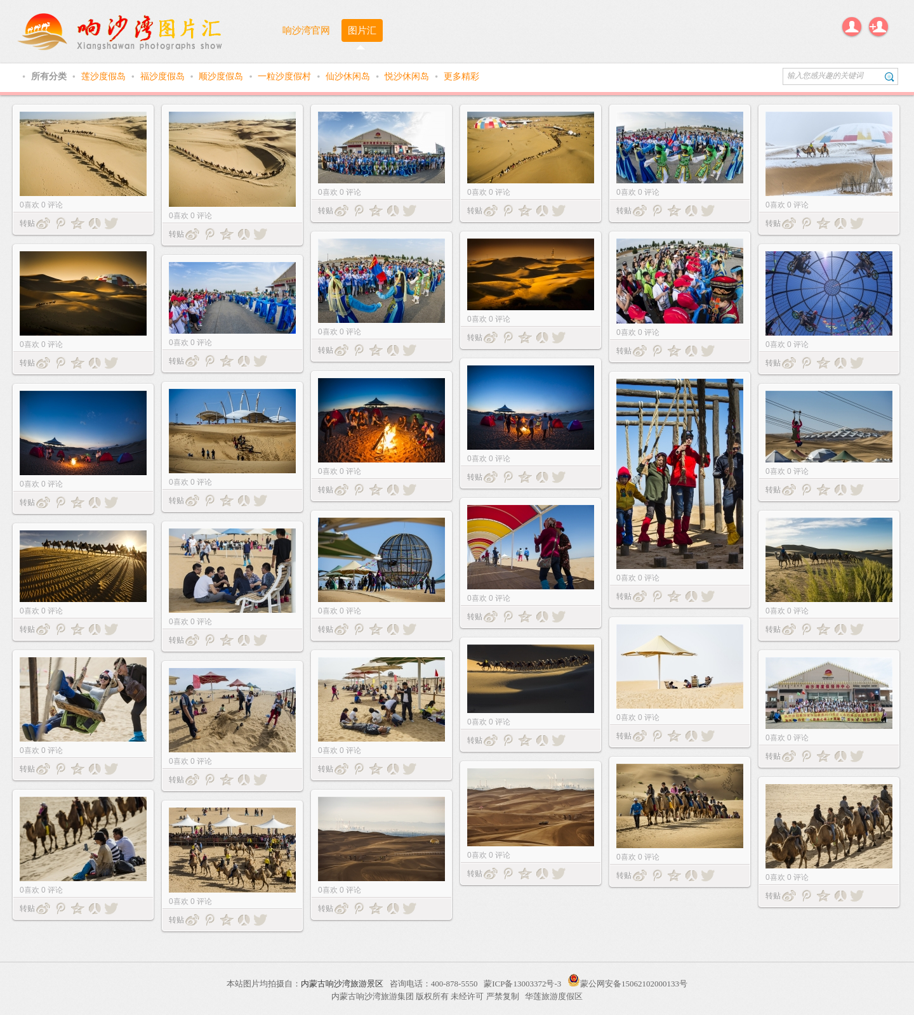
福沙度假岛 (163, 76)
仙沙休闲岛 (349, 76)
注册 (878, 26)
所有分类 (50, 76)
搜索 (889, 76)
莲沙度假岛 (104, 76)
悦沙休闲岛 (408, 76)
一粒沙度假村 (286, 76)
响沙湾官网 (306, 30)
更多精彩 (461, 76)
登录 (851, 26)
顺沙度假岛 (222, 76)
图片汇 (362, 30)
